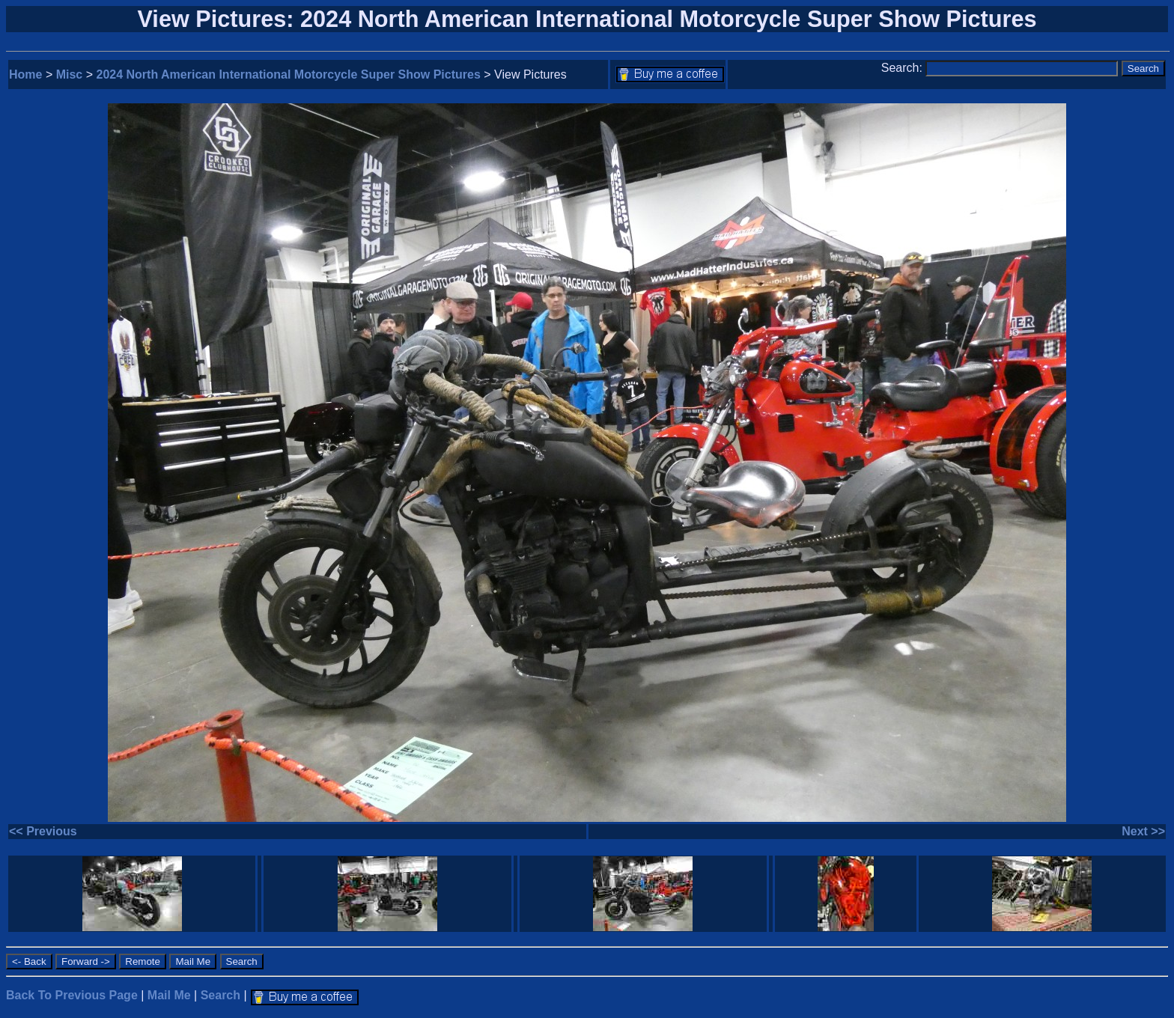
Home (25, 74)
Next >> (1143, 831)
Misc (69, 74)
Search (220, 995)
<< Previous (43, 831)
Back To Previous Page (72, 995)
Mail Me (169, 995)
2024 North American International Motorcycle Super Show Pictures (289, 74)
